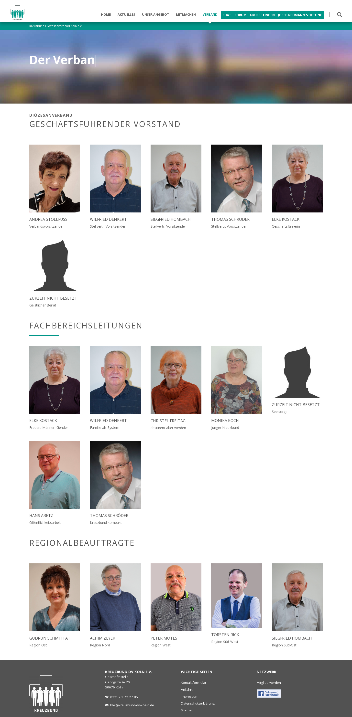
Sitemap (187, 710)
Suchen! (340, 15)
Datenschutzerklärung (198, 703)
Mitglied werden (269, 682)
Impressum (189, 696)
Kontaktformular (193, 682)
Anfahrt (186, 689)
